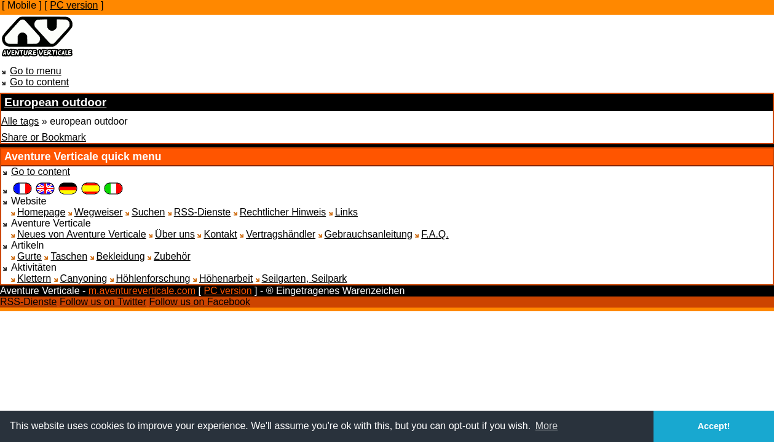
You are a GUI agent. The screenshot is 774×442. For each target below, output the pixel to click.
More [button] (546, 426)
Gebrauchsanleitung (369, 234)
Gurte (29, 256)
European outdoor (55, 102)
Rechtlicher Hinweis (283, 212)
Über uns (175, 234)
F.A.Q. (434, 234)
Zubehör (172, 256)
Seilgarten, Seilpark (304, 278)
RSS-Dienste (202, 212)
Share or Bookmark (43, 137)
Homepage (41, 212)
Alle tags (20, 121)
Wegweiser (98, 212)
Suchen (148, 212)
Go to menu (35, 71)
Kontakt (220, 234)
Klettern (34, 278)
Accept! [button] (714, 426)
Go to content (39, 82)
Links (346, 212)
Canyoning (84, 278)
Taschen (68, 256)
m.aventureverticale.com (142, 290)
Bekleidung (121, 256)
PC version (74, 5)
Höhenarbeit (226, 278)
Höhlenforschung (153, 278)
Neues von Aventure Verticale (81, 234)
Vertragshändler (280, 234)
